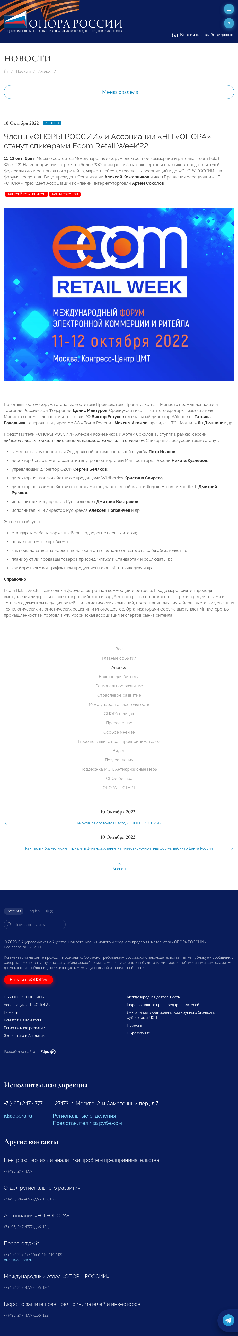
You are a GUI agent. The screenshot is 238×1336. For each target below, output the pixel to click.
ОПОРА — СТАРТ (119, 787)
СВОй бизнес (119, 778)
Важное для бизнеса (119, 676)
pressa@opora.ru (18, 1260)
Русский (13, 911)
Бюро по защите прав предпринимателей (119, 741)
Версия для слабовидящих (202, 34)
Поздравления (119, 760)
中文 (49, 911)
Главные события (119, 658)
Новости (23, 71)
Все (119, 649)
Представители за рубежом (87, 1123)
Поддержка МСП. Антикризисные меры (119, 769)
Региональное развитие (119, 686)
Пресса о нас (119, 723)
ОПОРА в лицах (119, 713)
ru (229, 23)
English (33, 911)
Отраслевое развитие (119, 695)
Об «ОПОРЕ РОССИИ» (24, 997)
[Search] (35, 924)
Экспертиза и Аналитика (25, 1036)
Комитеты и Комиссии (23, 1020)
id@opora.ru (18, 1116)
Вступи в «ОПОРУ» (28, 979)
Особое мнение (119, 732)
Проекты (134, 1025)
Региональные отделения (84, 1116)
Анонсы (44, 71)
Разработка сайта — (30, 1052)
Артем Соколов (65, 194)
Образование (138, 1033)
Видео (119, 750)
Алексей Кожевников (26, 194)
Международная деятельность (119, 704)
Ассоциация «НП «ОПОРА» (27, 1005)
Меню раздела (120, 92)
